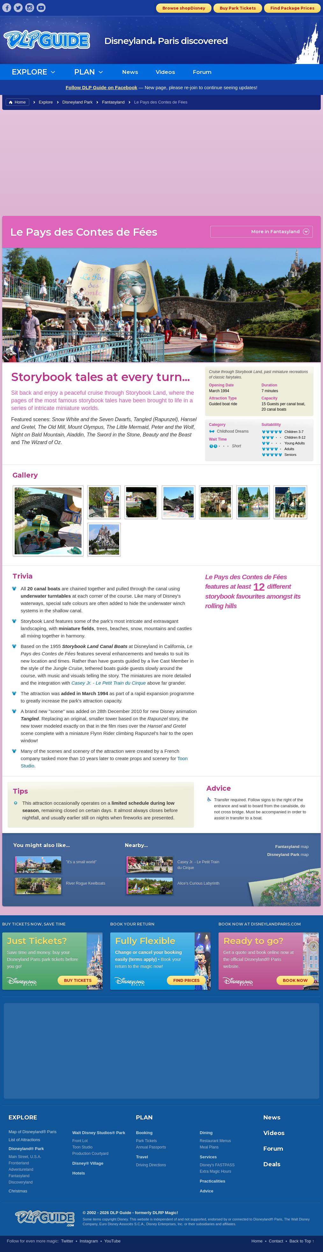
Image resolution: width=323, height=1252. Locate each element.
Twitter (67, 1241)
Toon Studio (82, 1147)
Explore (46, 102)
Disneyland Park (77, 102)
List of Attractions (24, 1139)
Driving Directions (151, 1165)
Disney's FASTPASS (217, 1165)
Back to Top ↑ (302, 1241)
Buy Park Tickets (238, 8)
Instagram (89, 1241)
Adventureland (21, 1169)
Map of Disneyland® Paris (32, 1131)
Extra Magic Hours (215, 1171)
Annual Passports (151, 1147)
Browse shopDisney (183, 8)
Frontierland (19, 1163)
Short (236, 446)
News (130, 72)
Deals (271, 1164)
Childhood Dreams (232, 431)
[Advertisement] (161, 162)
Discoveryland (20, 1182)
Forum (202, 72)
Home (20, 102)
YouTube (112, 1241)
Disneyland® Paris (267, 1219)
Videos (165, 72)
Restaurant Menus (215, 1141)
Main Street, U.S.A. (25, 1157)
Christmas (18, 1191)
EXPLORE (23, 1117)
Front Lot (80, 1141)
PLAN (144, 1117)
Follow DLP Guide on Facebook (101, 87)
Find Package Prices (292, 8)
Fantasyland (113, 102)
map (292, 846)
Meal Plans (209, 1147)
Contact (276, 1241)
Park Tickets (146, 1141)
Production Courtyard (90, 1153)
